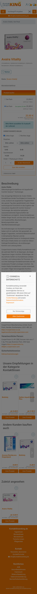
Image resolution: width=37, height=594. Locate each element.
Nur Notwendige (18, 311)
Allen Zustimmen (18, 316)
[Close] (26, 276)
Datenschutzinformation (14, 300)
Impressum (10, 303)
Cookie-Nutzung (11, 298)
